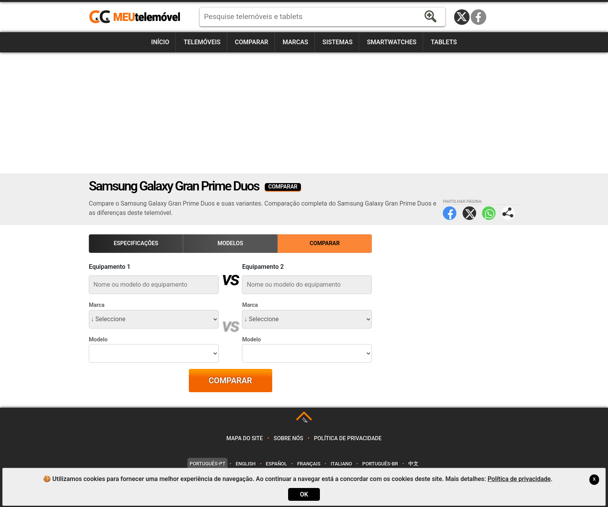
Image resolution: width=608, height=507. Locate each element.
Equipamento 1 (109, 266)
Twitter (469, 213)
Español (276, 464)
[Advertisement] (304, 113)
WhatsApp (489, 213)
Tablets (444, 42)
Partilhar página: (508, 213)
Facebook (478, 17)
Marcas (295, 42)
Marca (97, 305)
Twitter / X (462, 17)
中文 (413, 464)
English (246, 464)
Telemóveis (201, 42)
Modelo (98, 339)
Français (308, 464)
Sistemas (338, 42)
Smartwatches (391, 42)
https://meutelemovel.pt (134, 17)
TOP (304, 420)
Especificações (136, 243)
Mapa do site (244, 438)
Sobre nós (288, 438)
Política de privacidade (348, 438)
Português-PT (207, 464)
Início (160, 42)
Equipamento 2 (262, 266)
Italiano (341, 464)
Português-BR (380, 464)
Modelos (230, 243)
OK (304, 494)
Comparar (251, 42)
